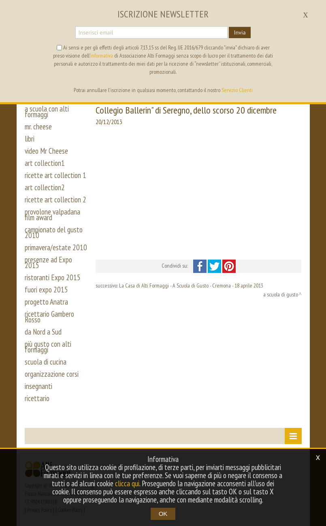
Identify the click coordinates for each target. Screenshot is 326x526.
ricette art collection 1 (55, 175)
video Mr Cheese (46, 151)
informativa (101, 55)
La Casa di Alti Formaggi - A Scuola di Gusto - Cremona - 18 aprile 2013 (191, 285)
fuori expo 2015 (46, 289)
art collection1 (45, 163)
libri (29, 139)
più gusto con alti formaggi (48, 346)
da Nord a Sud (43, 332)
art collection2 (45, 187)
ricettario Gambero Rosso (49, 316)
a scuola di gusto (280, 294)
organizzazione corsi (52, 374)
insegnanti (38, 386)
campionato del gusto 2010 (54, 232)
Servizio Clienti (237, 90)
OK (163, 513)
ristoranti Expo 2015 (53, 277)
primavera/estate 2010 (56, 247)
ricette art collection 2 (55, 199)
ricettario (37, 398)
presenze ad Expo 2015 (48, 262)
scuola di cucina (45, 362)
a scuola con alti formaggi (47, 111)
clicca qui (127, 483)
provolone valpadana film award (52, 214)
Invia (239, 32)
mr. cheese (38, 126)
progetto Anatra (46, 302)
